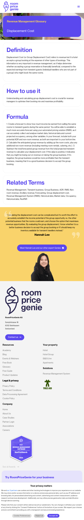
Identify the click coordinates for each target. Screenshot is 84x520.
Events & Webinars (11, 358)
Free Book (7, 362)
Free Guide (7, 371)
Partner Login (8, 422)
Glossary (6, 367)
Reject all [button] (39, 516)
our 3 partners (12, 490)
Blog (5, 354)
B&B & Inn (47, 358)
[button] (79, 6)
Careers (6, 430)
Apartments (48, 362)
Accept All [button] (53, 516)
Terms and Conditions (12, 390)
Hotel (45, 350)
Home (5, 409)
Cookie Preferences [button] (22, 516)
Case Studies (8, 417)
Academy (7, 350)
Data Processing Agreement (15, 394)
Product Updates (10, 375)
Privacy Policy (9, 386)
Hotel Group (48, 354)
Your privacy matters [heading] (41, 485)
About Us (7, 413)
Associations (8, 426)
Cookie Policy (9, 398)
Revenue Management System (56, 373)
